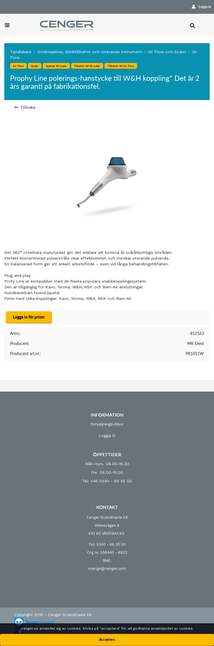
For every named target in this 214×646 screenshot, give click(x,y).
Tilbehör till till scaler (87, 66)
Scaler (34, 66)
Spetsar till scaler (56, 66)
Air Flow (18, 66)
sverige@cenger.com (107, 568)
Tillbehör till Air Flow (120, 66)
